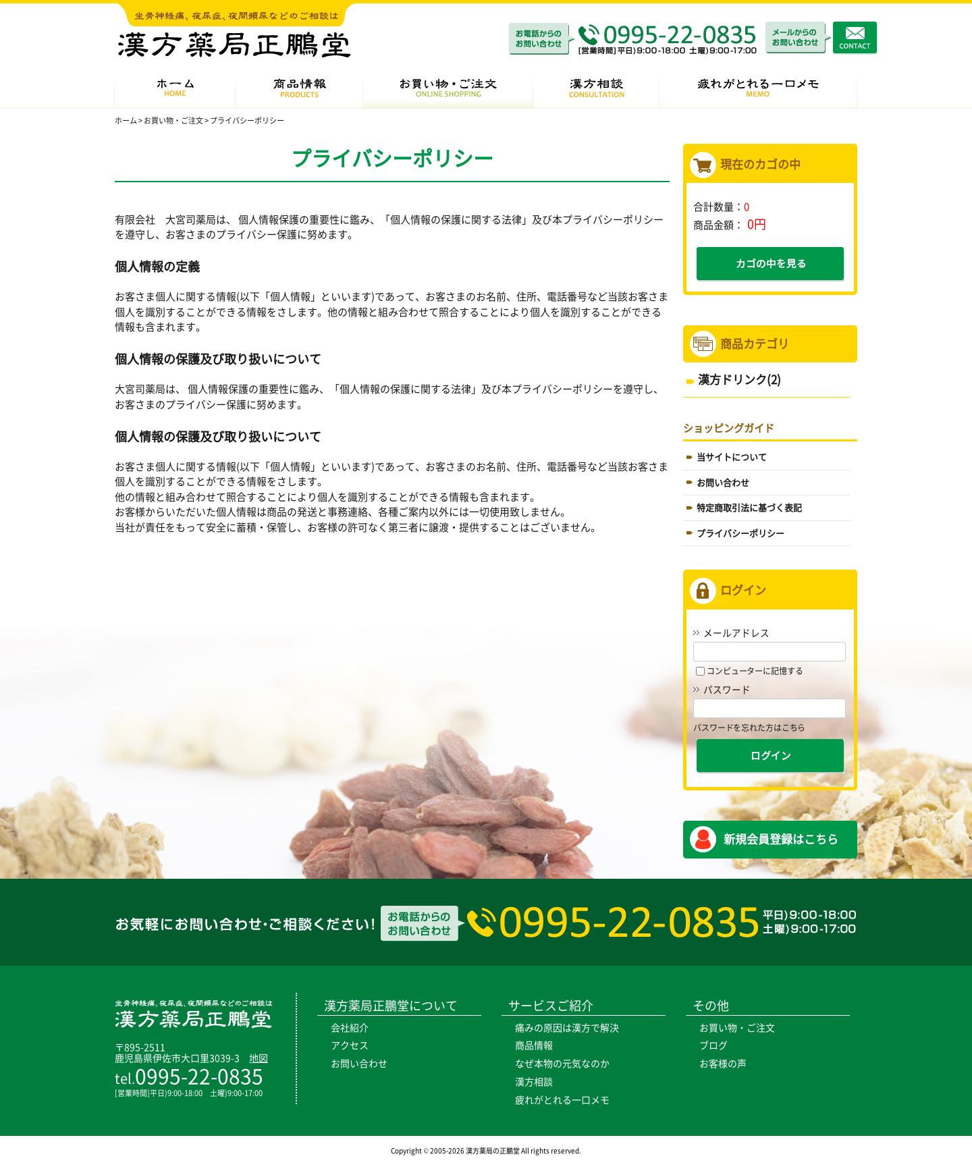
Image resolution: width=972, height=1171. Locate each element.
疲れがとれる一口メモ (562, 1100)
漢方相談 (534, 1082)
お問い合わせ (723, 483)
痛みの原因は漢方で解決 (567, 1028)
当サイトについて (732, 457)
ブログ (713, 1045)
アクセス (350, 1045)
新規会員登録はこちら (781, 839)
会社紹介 (350, 1028)
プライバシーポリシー (740, 533)
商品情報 (534, 1045)
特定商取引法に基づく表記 (749, 507)
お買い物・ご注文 (737, 1028)
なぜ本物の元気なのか (562, 1063)
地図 (258, 1058)
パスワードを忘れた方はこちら (749, 728)
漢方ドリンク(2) (739, 379)
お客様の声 (723, 1063)
